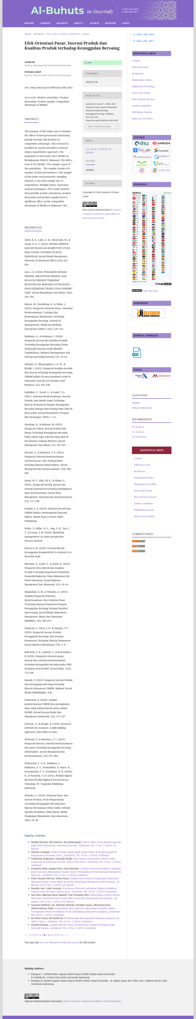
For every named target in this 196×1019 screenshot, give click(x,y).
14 (62, 935)
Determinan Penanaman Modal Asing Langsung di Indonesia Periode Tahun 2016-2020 (73, 860)
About (78, 23)
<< (26, 935)
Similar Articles (35, 835)
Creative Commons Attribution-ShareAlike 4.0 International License (102, 213)
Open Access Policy (142, 118)
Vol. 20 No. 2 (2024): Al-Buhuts (63, 33)
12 (55, 935)
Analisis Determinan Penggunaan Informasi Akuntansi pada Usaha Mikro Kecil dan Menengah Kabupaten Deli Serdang (74, 880)
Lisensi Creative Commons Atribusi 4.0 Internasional (91, 1001)
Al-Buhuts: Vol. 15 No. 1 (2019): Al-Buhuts (86, 855)
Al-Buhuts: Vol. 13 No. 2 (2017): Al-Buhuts (73, 928)
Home (29, 23)
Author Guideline (141, 105)
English (136, 402)
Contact (136, 60)
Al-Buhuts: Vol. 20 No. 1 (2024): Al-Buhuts (65, 875)
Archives (62, 23)
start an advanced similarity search (59, 942)
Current (45, 23)
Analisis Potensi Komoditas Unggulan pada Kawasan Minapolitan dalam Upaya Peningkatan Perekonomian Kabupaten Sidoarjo (76, 872)
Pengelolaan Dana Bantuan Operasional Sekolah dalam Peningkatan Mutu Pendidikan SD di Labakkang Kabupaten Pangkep (73, 910)
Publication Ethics (142, 79)
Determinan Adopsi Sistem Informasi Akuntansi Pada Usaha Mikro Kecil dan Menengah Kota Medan (75, 896)
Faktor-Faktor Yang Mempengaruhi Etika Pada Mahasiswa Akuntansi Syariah (76, 844)
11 (52, 935)
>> (67, 935)
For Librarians (139, 436)
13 (58, 935)
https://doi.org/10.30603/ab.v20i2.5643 (51, 87)
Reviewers (137, 73)
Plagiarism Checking (143, 86)
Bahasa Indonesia (141, 407)
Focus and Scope (141, 92)
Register (110, 23)
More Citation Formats (99, 126)
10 (49, 935)
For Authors (138, 431)
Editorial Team (140, 67)
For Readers (138, 426)
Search (94, 23)
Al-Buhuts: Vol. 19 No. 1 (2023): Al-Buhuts (70, 921)
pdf (89, 62)
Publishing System (142, 112)
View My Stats (150, 290)
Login (125, 23)
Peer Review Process (143, 99)
